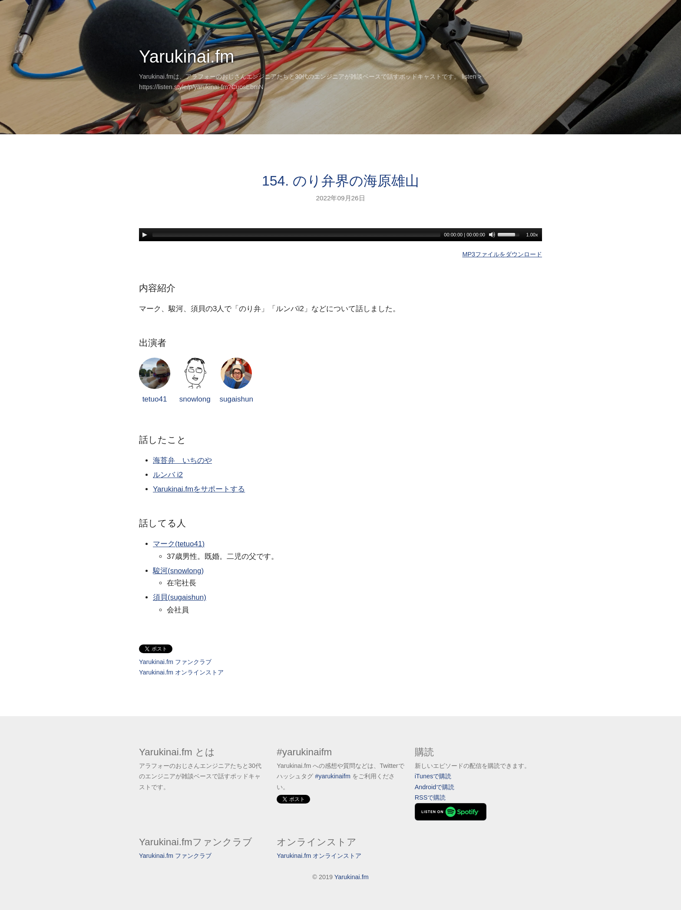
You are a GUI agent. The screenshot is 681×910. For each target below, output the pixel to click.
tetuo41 (154, 380)
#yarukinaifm (332, 776)
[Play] (144, 234)
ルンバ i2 (168, 475)
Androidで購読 (435, 787)
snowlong (195, 380)
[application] (340, 234)
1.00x (532, 234)
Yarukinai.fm (186, 56)
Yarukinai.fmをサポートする (199, 489)
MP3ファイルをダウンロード (502, 254)
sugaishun (236, 380)
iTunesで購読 (433, 776)
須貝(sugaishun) (179, 597)
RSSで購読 (430, 797)
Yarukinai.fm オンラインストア (181, 672)
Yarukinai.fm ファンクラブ (175, 661)
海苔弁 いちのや (182, 460)
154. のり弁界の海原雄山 (340, 181)
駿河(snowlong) (178, 571)
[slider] (296, 234)
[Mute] (492, 234)
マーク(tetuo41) (179, 544)
